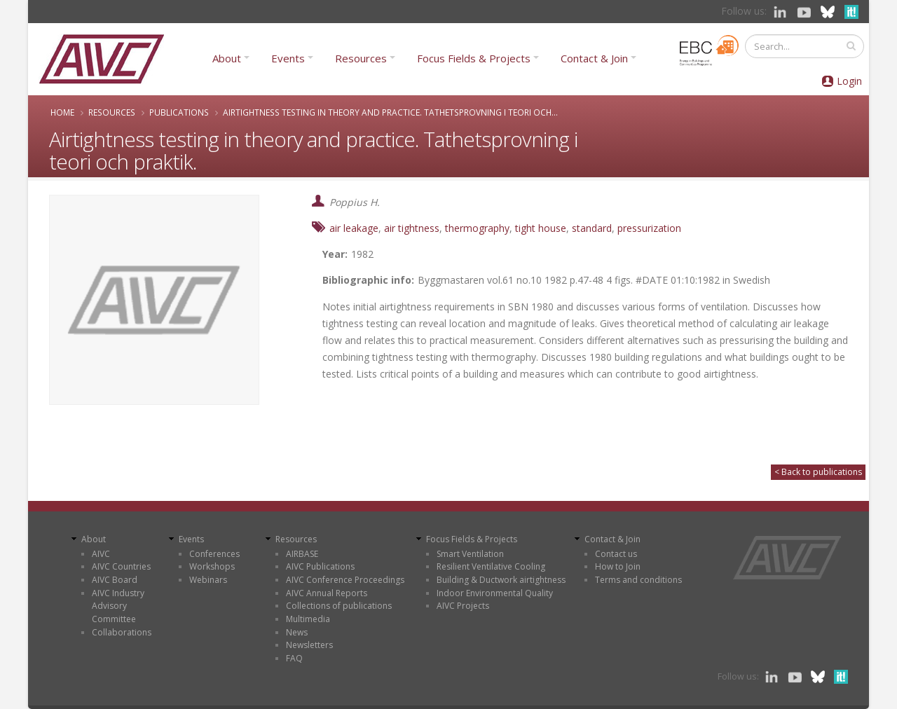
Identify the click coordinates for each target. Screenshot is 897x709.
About (226, 58)
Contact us (616, 554)
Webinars (208, 580)
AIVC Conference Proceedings (345, 580)
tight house (540, 228)
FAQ (294, 658)
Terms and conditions (638, 580)
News (297, 632)
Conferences (214, 554)
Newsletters (309, 645)
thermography (477, 228)
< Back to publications (818, 472)
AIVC (101, 554)
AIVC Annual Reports (326, 593)
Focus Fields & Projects (473, 58)
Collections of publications (339, 606)
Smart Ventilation (470, 554)
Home (62, 112)
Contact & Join (594, 58)
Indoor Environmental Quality (495, 593)
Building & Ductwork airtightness (501, 580)
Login (849, 81)
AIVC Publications (320, 566)
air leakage (353, 228)
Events (288, 58)
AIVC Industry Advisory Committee (118, 606)
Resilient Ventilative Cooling (491, 566)
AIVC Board (114, 580)
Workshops (212, 566)
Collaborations (121, 632)
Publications (179, 112)
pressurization (649, 228)
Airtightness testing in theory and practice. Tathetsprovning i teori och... (390, 112)
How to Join (618, 566)
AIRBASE (302, 554)
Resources (361, 58)
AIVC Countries (121, 566)
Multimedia (308, 619)
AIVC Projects (463, 606)
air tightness (411, 228)
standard (592, 228)
